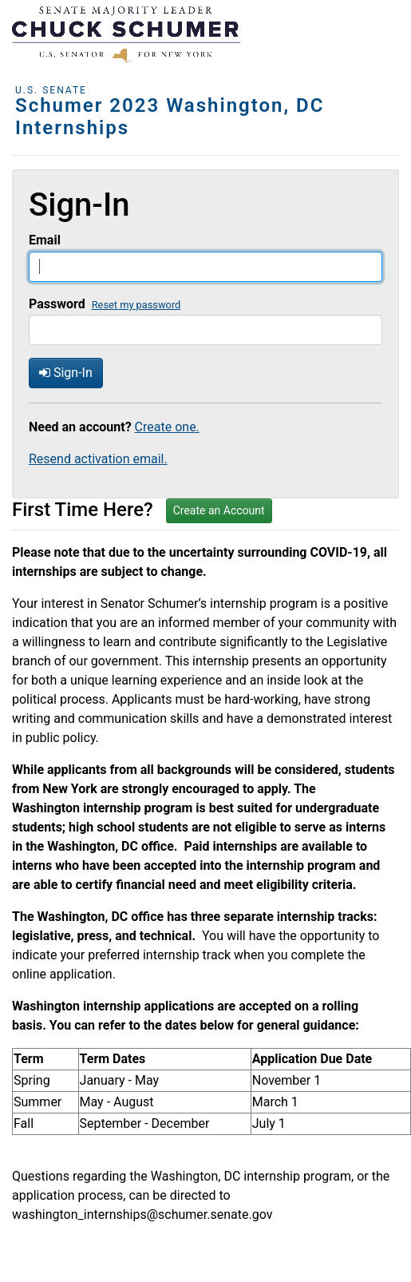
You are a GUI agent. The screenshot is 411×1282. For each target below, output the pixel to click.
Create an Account (219, 510)
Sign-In (66, 372)
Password (57, 304)
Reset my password (136, 305)
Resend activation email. (98, 458)
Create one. (167, 427)
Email (45, 240)
